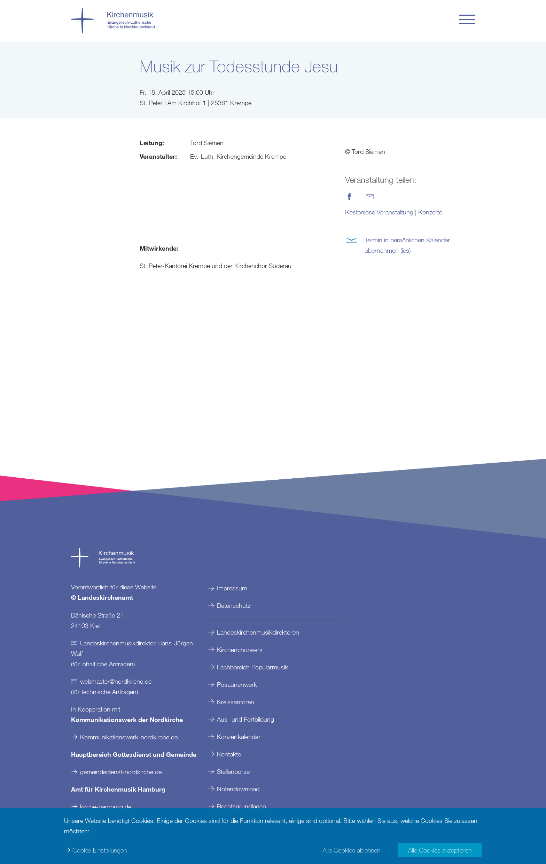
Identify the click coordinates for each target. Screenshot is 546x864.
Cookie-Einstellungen (99, 850)
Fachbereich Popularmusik (252, 667)
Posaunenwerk (237, 684)
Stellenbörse (233, 771)
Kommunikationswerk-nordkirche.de (129, 737)
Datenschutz (233, 605)
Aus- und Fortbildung (245, 719)
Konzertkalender (238, 736)
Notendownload (238, 789)
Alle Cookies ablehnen (351, 850)
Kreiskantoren (235, 702)
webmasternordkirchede (115, 681)
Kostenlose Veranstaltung (379, 212)
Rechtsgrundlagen (241, 806)
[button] (467, 19)
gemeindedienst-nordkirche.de (121, 772)
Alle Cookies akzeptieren (439, 850)
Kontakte (229, 754)
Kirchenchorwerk (240, 649)
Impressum (232, 588)
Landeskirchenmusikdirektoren (258, 632)
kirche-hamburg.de (105, 806)
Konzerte (430, 212)
